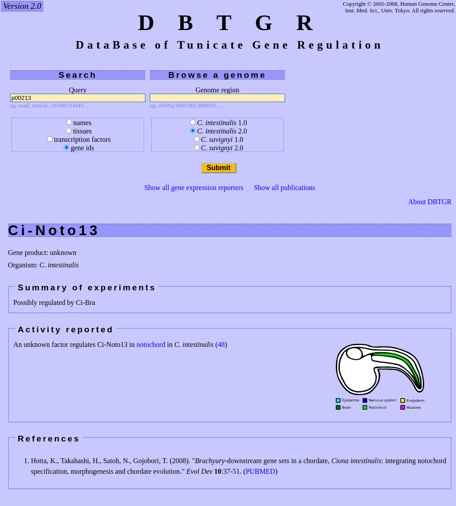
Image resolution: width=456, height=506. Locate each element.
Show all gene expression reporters (193, 187)
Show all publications (284, 187)
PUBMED (260, 471)
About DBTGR (430, 201)
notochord (151, 344)
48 (221, 344)
